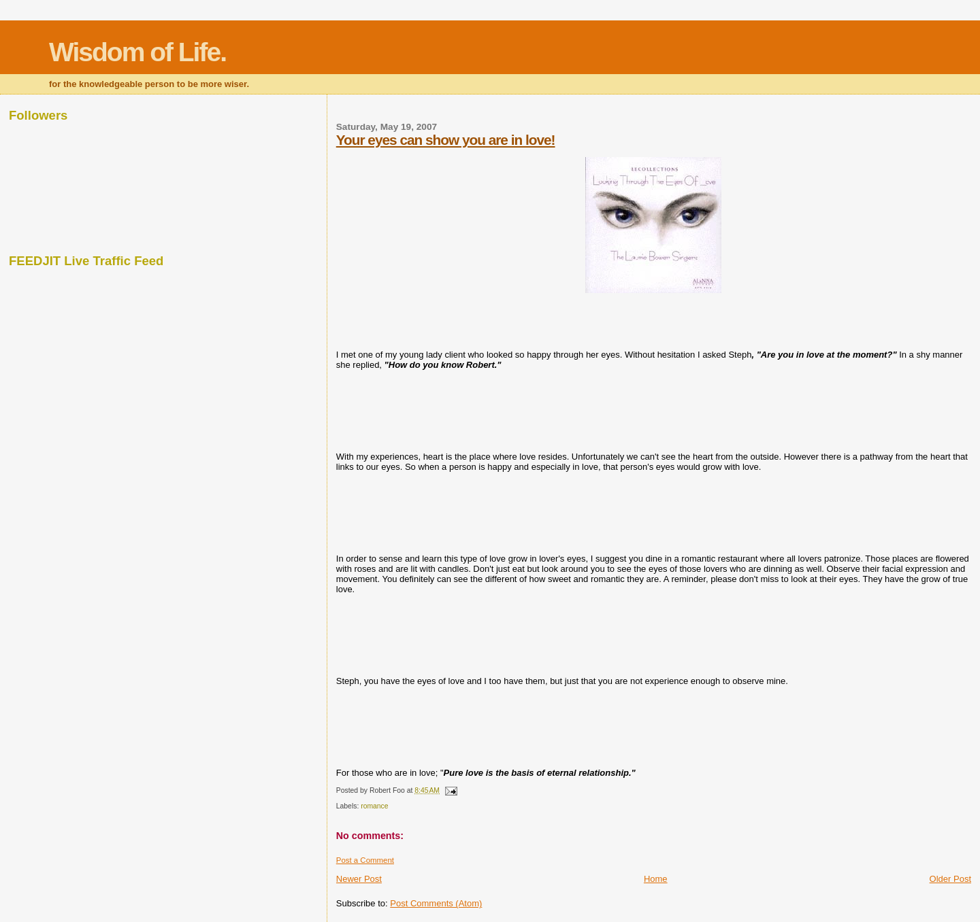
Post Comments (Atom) (436, 903)
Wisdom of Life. (137, 52)
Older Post (950, 879)
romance (374, 806)
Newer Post (359, 879)
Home (656, 879)
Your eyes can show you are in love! (445, 140)
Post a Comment (365, 860)
